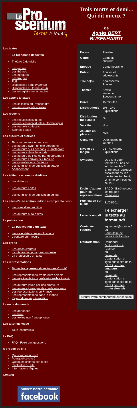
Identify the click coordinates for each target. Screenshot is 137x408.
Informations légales (25, 368)
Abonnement (20, 169)
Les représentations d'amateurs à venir (37, 275)
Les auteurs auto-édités (27, 214)
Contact (8, 374)
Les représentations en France (32, 291)
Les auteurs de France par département (38, 155)
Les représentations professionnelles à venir (41, 278)
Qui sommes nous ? (25, 355)
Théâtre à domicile (24, 61)
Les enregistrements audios (30, 91)
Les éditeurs (20, 181)
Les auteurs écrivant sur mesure (33, 159)
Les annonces (21, 310)
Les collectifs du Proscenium (30, 103)
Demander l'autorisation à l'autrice (114, 245)
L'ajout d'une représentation (30, 298)
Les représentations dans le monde (35, 295)
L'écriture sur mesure (26, 236)
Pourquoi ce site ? (24, 358)
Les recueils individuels (27, 119)
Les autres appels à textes (29, 107)
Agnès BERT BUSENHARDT (106, 36)
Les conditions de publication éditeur (36, 194)
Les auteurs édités (24, 188)
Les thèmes (19, 71)
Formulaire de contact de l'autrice (117, 234)
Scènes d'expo (21, 129)
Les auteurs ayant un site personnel (35, 145)
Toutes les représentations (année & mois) (39, 268)
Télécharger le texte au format (116, 215)
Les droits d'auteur (24, 249)
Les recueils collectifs (26, 126)
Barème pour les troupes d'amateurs (118, 192)
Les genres (19, 68)
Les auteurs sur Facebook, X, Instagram (38, 149)
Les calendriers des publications (33, 233)
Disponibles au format (30, 88)
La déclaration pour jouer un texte (34, 252)
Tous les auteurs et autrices (30, 142)
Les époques (20, 74)
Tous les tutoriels (23, 330)
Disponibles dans (29, 84)
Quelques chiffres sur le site (30, 361)
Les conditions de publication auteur (35, 165)
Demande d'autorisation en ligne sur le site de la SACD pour (118, 262)
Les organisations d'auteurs (30, 162)
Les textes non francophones (31, 317)
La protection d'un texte (27, 255)
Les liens (18, 314)
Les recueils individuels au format (37, 123)
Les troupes (19, 78)
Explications (110, 111)
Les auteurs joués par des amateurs (35, 285)
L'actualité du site (23, 365)
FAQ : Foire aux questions (29, 342)
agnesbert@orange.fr (119, 226)
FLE (14, 81)
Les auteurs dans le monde (30, 152)
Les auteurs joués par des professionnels (39, 288)
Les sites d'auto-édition (27, 207)
